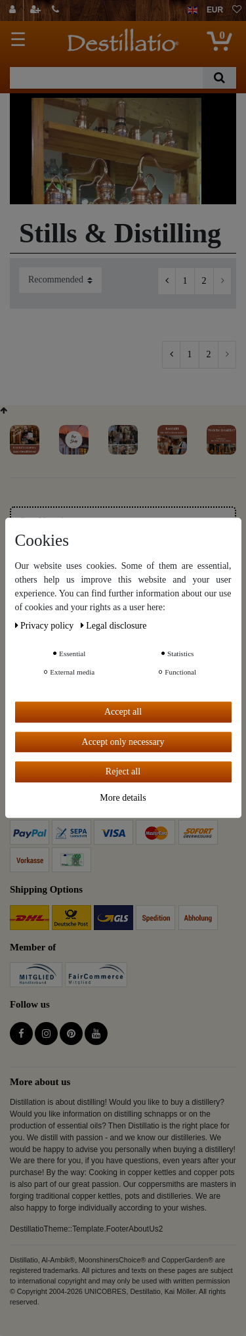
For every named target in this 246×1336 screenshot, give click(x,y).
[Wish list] (237, 10)
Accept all (123, 712)
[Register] (37, 10)
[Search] (219, 78)
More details (123, 798)
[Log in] (14, 10)
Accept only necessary (123, 742)
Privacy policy (45, 626)
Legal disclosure (114, 626)
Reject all (123, 771)
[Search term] (106, 78)
